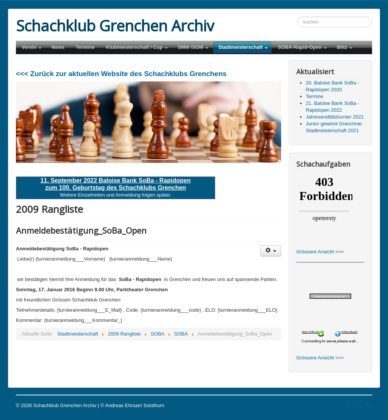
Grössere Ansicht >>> (320, 251)
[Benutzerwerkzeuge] (270, 250)
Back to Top (359, 405)
